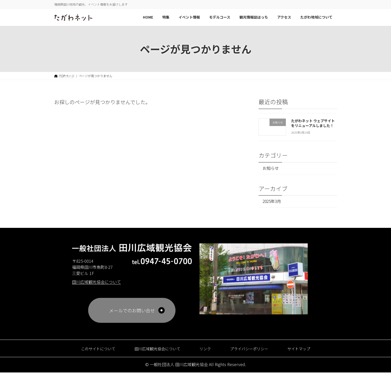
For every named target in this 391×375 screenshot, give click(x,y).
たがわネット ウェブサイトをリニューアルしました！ (312, 123)
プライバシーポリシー (256, 351)
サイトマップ (311, 351)
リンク (207, 351)
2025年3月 (273, 203)
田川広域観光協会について (153, 351)
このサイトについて (86, 351)
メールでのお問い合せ (132, 313)
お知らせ (272, 168)
